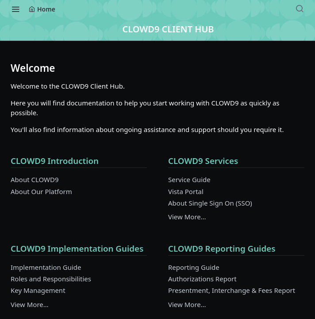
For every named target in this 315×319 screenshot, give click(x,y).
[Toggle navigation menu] (15, 9)
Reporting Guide (193, 267)
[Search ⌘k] (299, 9)
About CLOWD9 (35, 179)
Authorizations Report (202, 278)
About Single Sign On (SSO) (210, 202)
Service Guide (189, 179)
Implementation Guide (46, 267)
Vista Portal (186, 191)
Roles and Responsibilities (51, 278)
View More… (187, 216)
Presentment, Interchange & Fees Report (231, 290)
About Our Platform (41, 191)
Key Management (38, 290)
